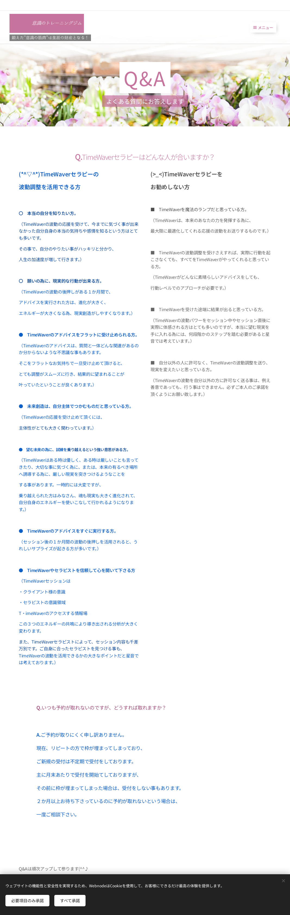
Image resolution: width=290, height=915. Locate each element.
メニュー (263, 27)
